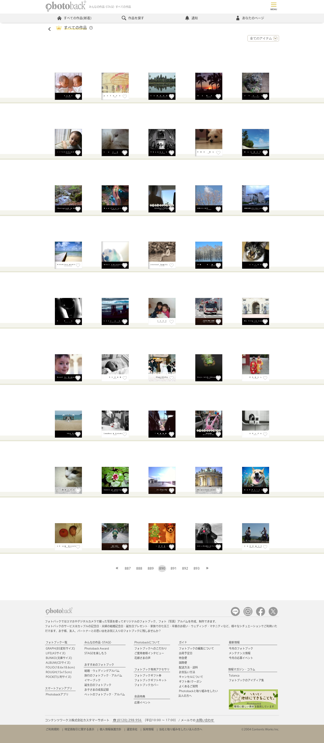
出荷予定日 (185, 653)
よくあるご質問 (188, 686)
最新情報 (234, 642)
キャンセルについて (191, 676)
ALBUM (58, 662)
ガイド (183, 642)
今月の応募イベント (241, 658)
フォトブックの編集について (196, 648)
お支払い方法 (187, 672)
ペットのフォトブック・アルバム (104, 694)
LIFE (55, 653)
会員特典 (139, 696)
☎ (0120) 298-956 (127, 720)
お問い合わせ (205, 720)
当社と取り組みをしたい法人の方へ (180, 729)
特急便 (183, 658)
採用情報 (148, 729)
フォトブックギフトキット (150, 680)
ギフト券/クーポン (190, 681)
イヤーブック (92, 680)
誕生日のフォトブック (97, 685)
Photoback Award (96, 648)
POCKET (58, 676)
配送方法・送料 (188, 667)
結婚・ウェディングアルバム (101, 670)
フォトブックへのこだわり (150, 648)
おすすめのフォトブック (99, 664)
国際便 (183, 662)
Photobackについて (147, 642)
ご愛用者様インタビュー (149, 653)
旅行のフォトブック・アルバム (103, 675)
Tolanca (234, 675)
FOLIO (60, 667)
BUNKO (59, 658)
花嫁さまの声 (142, 658)
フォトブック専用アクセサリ (151, 669)
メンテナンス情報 (239, 653)
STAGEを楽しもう (95, 653)
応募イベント (142, 702)
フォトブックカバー (146, 685)
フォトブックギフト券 (147, 675)
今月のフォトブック (241, 648)
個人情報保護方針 (110, 729)
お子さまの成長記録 (96, 689)
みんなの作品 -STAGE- (98, 642)
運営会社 (132, 729)
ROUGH (59, 672)
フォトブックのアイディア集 (246, 680)
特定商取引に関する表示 (79, 729)
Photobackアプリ (57, 694)
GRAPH (60, 648)
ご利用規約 (52, 729)
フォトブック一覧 (56, 642)
